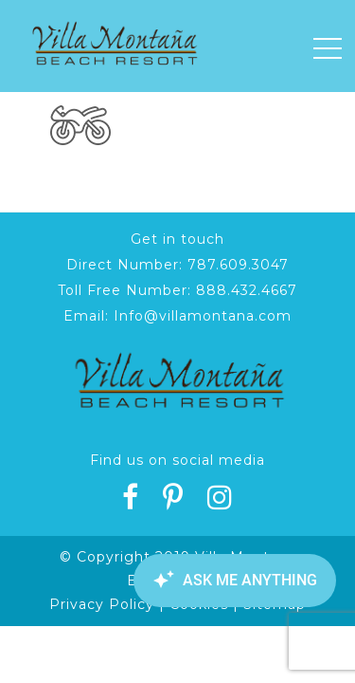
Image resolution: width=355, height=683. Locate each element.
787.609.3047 (238, 264)
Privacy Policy (101, 604)
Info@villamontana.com (203, 315)
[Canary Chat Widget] (232, 580)
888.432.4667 (246, 290)
